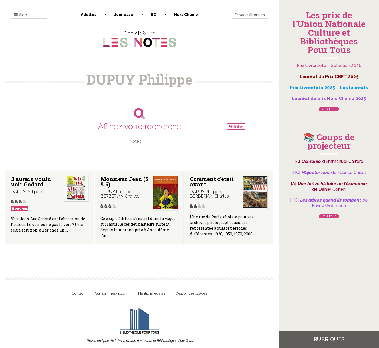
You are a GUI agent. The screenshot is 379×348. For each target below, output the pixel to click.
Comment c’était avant (212, 181)
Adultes (89, 14)
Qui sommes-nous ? (111, 293)
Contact (78, 293)
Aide (20, 15)
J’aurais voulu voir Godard (31, 181)
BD (154, 14)
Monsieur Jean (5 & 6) (124, 181)
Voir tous (329, 109)
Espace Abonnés (250, 15)
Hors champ (186, 14)
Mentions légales (151, 293)
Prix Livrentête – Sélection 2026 (329, 65)
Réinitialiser (236, 126)
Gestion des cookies (191, 293)
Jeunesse (123, 14)
